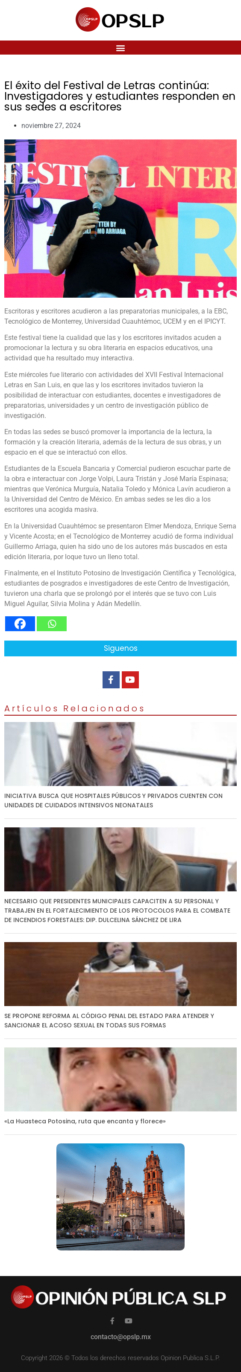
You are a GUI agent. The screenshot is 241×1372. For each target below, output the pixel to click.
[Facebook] (20, 623)
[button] (121, 48)
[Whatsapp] (52, 623)
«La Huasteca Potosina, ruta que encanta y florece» (85, 1121)
